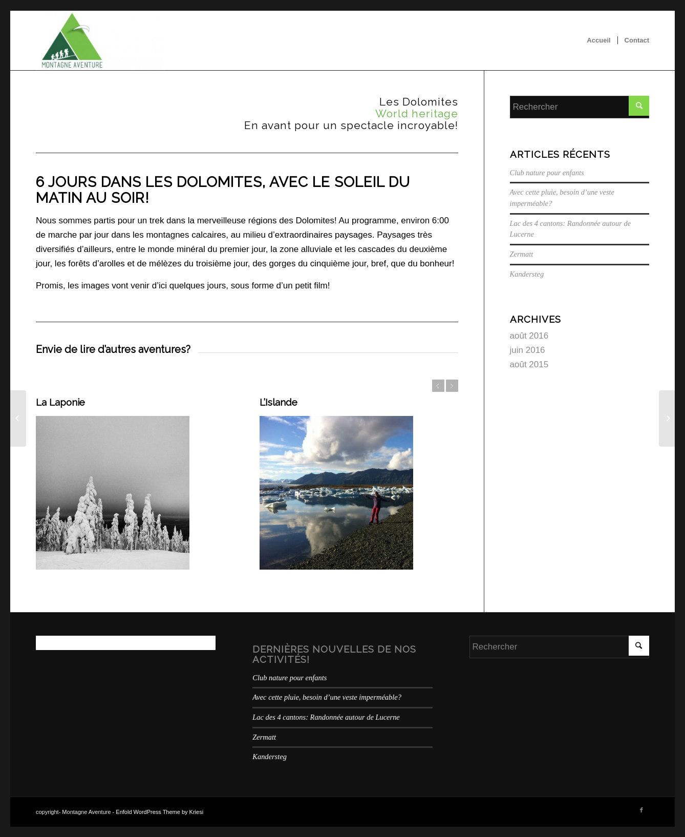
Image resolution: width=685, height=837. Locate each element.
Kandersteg (527, 274)
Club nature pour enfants (547, 173)
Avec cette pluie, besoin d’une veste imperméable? (326, 697)
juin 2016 (527, 350)
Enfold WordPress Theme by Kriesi (159, 812)
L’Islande (278, 402)
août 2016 (529, 336)
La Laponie (60, 402)
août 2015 (529, 364)
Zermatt (521, 254)
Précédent (438, 386)
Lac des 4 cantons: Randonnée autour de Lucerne (326, 717)
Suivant (452, 386)
